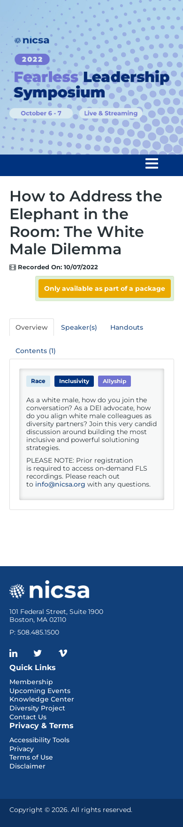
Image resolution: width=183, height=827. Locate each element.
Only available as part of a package (104, 288)
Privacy (21, 749)
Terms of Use (31, 757)
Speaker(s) (79, 327)
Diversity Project (37, 708)
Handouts (126, 327)
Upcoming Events (39, 691)
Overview (31, 327)
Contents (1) (35, 351)
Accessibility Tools (39, 740)
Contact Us (27, 717)
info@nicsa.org (60, 484)
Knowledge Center (41, 699)
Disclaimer (27, 766)
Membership (31, 682)
